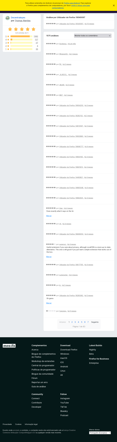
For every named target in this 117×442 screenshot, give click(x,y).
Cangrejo (63, 311)
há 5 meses (66, 285)
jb (60, 285)
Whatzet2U (63, 54)
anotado (16, 430)
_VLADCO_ (63, 75)
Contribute (37, 402)
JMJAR (62, 85)
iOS (62, 362)
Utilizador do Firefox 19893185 (71, 157)
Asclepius (63, 44)
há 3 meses (72, 75)
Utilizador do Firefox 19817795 (71, 265)
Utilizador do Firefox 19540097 (71, 24)
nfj (60, 224)
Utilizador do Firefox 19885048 (71, 188)
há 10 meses (89, 24)
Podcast (64, 415)
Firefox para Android (72, 3)
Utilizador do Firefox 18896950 (71, 234)
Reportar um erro (40, 382)
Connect (36, 398)
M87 (61, 95)
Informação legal (31, 424)
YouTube (64, 402)
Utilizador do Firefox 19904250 (71, 105)
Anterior (62, 322)
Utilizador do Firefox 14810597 (71, 126)
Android (64, 366)
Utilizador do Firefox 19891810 (71, 167)
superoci (62, 244)
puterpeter (63, 275)
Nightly (92, 349)
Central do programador (43, 365)
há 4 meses (89, 146)
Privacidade (7, 424)
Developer (36, 407)
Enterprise (94, 363)
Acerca (35, 349)
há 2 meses (73, 54)
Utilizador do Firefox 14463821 (71, 177)
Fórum (34, 378)
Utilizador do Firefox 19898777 (71, 146)
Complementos (39, 345)
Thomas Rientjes (23, 20)
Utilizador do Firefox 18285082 (71, 295)
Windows (64, 354)
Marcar (49, 216)
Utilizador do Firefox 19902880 (71, 136)
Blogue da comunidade (42, 374)
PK (60, 64)
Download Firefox (68, 349)
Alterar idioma (94, 430)
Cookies (18, 424)
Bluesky (64, 411)
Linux (62, 371)
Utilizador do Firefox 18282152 (71, 116)
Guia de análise (39, 386)
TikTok (63, 407)
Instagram (65, 398)
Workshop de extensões (43, 361)
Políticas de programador (43, 369)
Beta (91, 354)
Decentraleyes (18, 17)
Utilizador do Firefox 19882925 (71, 198)
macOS (63, 358)
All (61, 375)
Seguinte (94, 322)
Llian (61, 208)
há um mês (72, 44)
